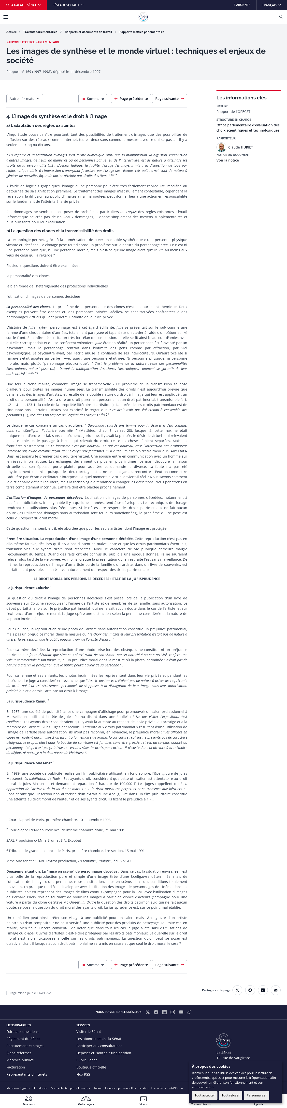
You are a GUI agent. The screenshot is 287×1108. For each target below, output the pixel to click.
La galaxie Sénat (21, 5)
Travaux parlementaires (40, 32)
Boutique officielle (91, 1067)
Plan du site (40, 1088)
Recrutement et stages (24, 1045)
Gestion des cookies (152, 1088)
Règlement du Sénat (23, 1038)
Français (274, 3)
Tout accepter (205, 1095)
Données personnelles (120, 1088)
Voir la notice (227, 160)
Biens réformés (18, 1053)
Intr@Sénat (176, 1088)
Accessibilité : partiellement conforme (76, 1088)
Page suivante (169, 98)
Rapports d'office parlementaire (141, 32)
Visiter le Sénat (88, 1031)
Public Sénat (86, 1060)
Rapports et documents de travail (89, 32)
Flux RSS (83, 1074)
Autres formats (22, 98)
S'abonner (242, 5)
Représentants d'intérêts (26, 1074)
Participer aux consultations (99, 1045)
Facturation (15, 1067)
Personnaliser (257, 1095)
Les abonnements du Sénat (98, 1038)
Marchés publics (20, 1060)
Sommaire (93, 98)
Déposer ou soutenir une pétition (103, 1053)
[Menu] (6, 17)
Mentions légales (18, 1088)
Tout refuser (231, 1095)
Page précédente (131, 98)
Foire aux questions (22, 1031)
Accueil (11, 32)
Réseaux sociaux (66, 5)
